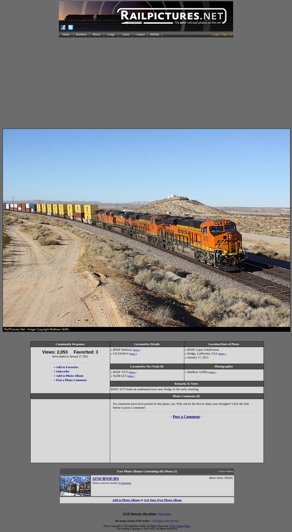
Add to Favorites (67, 367)
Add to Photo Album (70, 376)
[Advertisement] (145, 83)
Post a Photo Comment (71, 380)
